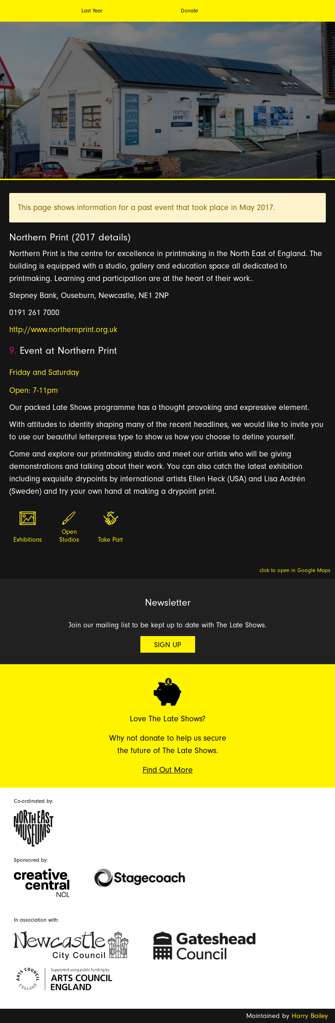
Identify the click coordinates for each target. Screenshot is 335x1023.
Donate (189, 10)
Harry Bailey (310, 1016)
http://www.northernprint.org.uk (63, 329)
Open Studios (69, 536)
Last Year (92, 10)
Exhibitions (27, 540)
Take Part (110, 540)
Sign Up (167, 645)
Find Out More (168, 770)
